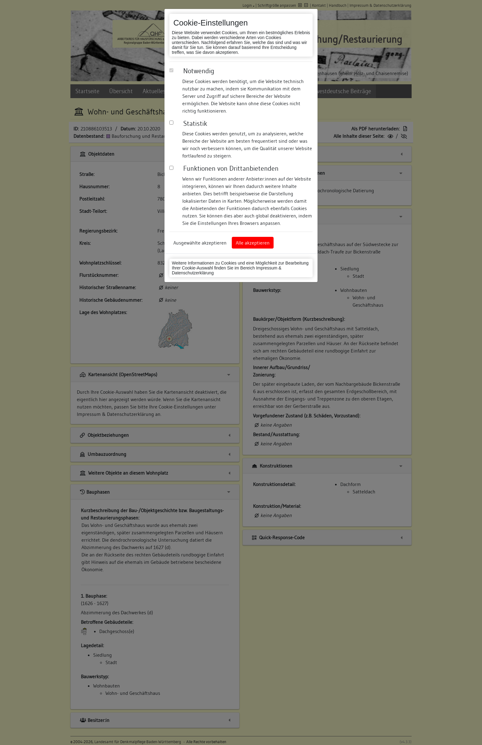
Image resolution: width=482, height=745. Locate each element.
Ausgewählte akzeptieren (200, 243)
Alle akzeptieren (253, 243)
